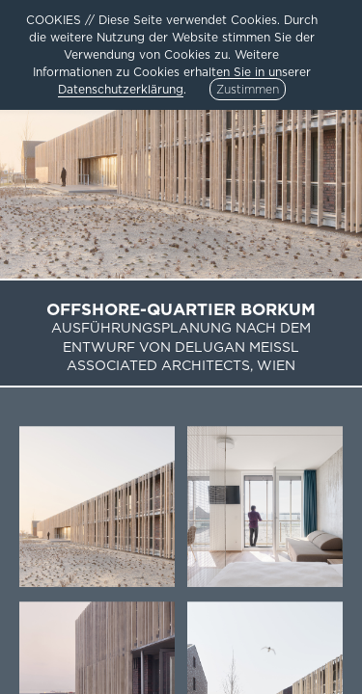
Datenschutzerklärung (120, 89)
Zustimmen (247, 89)
